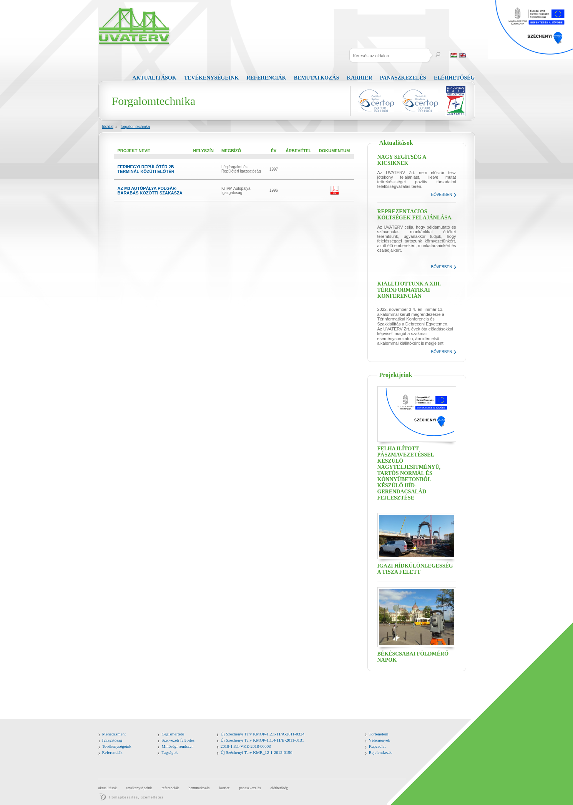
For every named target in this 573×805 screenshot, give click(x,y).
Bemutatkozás (316, 78)
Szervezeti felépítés (177, 740)
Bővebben (441, 195)
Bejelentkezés (380, 752)
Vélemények (379, 740)
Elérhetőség (454, 78)
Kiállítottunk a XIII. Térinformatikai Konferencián (409, 290)
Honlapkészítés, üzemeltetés (136, 797)
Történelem (379, 734)
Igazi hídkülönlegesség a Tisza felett (415, 569)
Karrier (359, 78)
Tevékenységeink (211, 78)
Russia (471, 55)
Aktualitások (154, 78)
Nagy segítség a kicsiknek (401, 160)
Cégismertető (172, 734)
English (462, 55)
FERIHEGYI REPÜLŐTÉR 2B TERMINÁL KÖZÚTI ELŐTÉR (146, 169)
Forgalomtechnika (135, 126)
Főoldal (107, 126)
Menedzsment (114, 734)
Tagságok (169, 752)
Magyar (453, 55)
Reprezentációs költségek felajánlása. (415, 215)
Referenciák (266, 78)
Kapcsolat (377, 746)
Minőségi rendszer (177, 746)
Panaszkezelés (403, 78)
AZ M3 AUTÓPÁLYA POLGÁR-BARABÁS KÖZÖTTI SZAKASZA (150, 190)
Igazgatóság (112, 740)
